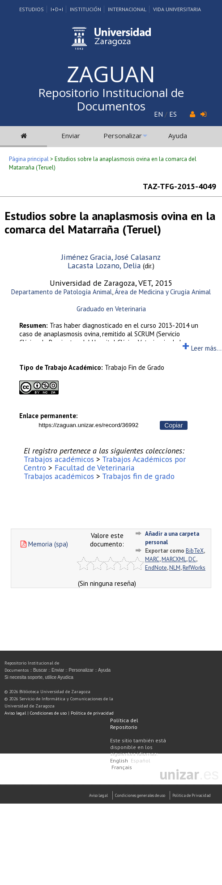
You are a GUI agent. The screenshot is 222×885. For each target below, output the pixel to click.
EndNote (156, 568)
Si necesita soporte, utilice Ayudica (38, 677)
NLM (174, 568)
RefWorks (194, 568)
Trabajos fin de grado (138, 476)
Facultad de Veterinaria (95, 467)
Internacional (127, 9)
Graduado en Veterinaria (111, 309)
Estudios (31, 9)
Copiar (173, 425)
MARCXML (174, 559)
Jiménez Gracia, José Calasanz (111, 257)
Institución (85, 9)
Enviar (70, 135)
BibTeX (195, 551)
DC (192, 559)
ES (173, 114)
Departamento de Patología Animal (61, 292)
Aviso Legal (98, 795)
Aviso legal (15, 713)
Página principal (29, 159)
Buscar (40, 670)
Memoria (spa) (44, 544)
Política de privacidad (92, 713)
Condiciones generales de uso (140, 795)
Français (121, 767)
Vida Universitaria (177, 9)
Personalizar (122, 135)
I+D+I (57, 9)
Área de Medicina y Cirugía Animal (163, 292)
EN (158, 114)
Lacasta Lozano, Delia (104, 265)
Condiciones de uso (48, 713)
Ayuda (177, 135)
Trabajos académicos (59, 459)
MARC (152, 559)
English (119, 760)
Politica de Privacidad (191, 795)
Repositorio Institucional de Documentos (111, 99)
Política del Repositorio (124, 723)
